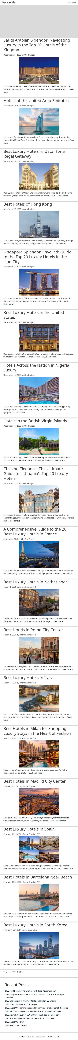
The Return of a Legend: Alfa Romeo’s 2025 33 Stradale (29, 1018)
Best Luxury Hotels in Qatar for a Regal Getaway (34, 154)
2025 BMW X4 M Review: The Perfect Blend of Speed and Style (33, 1011)
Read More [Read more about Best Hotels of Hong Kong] (61, 243)
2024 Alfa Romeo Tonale (16, 1025)
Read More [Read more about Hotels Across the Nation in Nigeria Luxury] (20, 412)
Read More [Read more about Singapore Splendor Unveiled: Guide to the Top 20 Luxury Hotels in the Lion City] (8, 304)
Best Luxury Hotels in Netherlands (35, 582)
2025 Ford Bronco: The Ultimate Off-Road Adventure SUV (30, 990)
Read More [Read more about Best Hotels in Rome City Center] (68, 669)
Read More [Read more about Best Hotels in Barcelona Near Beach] (64, 916)
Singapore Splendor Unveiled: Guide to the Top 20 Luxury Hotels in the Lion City (37, 256)
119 (14, 971)
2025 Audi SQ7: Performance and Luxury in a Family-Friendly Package (36, 1007)
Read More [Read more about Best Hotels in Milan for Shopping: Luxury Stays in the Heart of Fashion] (37, 773)
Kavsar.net (23, 1036)
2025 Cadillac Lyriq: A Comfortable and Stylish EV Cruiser (30, 1000)
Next (20, 971)
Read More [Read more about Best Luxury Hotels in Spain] (68, 868)
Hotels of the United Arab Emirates (36, 100)
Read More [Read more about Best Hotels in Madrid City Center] (61, 820)
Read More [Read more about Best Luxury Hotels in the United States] (51, 356)
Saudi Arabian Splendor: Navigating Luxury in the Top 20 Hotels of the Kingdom (36, 44)
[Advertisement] (39, 21)
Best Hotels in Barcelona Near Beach (37, 877)
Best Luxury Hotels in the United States (33, 315)
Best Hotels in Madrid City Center (34, 781)
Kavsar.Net (9, 2)
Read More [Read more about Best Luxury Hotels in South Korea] (54, 964)
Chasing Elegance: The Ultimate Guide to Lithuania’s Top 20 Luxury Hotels (35, 473)
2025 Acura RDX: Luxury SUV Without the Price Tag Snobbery (32, 1014)
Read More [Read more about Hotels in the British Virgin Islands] (60, 460)
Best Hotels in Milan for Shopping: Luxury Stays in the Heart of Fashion (37, 731)
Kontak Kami (41, 1036)
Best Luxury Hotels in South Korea (35, 925)
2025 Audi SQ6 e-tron (14, 1021)
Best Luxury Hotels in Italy (27, 677)
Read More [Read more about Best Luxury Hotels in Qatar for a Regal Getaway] (63, 195)
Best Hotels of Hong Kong (27, 204)
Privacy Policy (53, 1036)
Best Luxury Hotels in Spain (29, 829)
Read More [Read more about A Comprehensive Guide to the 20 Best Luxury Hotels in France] (68, 573)
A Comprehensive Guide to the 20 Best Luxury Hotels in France (34, 531)
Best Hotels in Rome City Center (33, 629)
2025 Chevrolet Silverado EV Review (21, 1004)
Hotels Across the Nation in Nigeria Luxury (36, 367)
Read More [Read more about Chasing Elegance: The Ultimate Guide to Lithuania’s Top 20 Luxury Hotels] (15, 520)
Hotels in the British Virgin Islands (35, 420)
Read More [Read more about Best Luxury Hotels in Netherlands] (58, 621)
